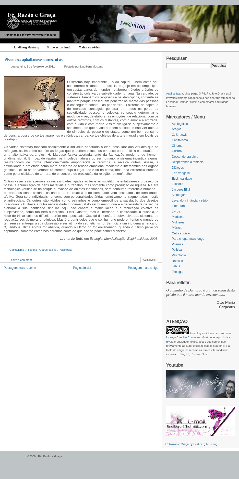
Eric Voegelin (181, 173)
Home (5, 47)
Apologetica (180, 124)
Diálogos (178, 167)
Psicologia (65, 249)
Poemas (177, 244)
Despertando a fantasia (188, 162)
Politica (177, 249)
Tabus (176, 266)
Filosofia (32, 249)
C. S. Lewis (179, 135)
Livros (176, 211)
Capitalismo (17, 249)
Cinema (177, 146)
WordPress (13, 458)
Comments (149, 259)
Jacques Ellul (181, 189)
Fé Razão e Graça (177, 444)
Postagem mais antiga (143, 268)
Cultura (177, 151)
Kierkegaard (180, 195)
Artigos (176, 129)
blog (198, 333)
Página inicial (82, 268)
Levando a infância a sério (190, 200)
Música (177, 228)
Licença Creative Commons (183, 337)
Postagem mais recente (20, 268)
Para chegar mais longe (188, 239)
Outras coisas (48, 249)
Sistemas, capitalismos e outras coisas (33, 60)
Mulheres (178, 222)
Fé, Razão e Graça (32, 14)
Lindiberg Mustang (205, 444)
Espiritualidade (182, 178)
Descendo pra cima (185, 156)
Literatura (178, 206)
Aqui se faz (173, 93)
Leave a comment (20, 259)
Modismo (178, 217)
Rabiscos (178, 261)
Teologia (177, 272)
